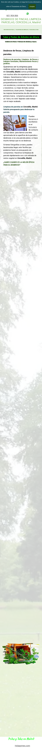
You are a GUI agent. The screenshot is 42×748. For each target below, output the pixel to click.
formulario (30, 123)
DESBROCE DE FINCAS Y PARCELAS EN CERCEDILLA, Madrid (21, 41)
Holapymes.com (22, 746)
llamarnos (30, 117)
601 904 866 (12, 15)
